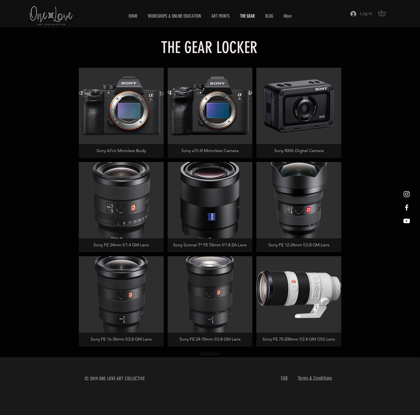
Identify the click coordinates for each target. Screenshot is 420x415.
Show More (210, 353)
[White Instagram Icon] (407, 194)
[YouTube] (407, 221)
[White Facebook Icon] (407, 207)
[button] (385, 13)
